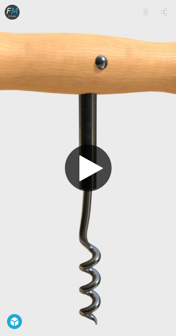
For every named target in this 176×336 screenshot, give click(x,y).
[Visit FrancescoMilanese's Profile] (12, 12)
